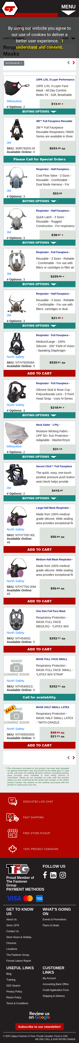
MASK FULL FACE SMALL (52, 659)
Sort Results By (13, 63)
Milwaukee (14, 101)
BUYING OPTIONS (39, 111)
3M (9, 142)
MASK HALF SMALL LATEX (52, 707)
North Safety (15, 356)
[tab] (39, 111)
